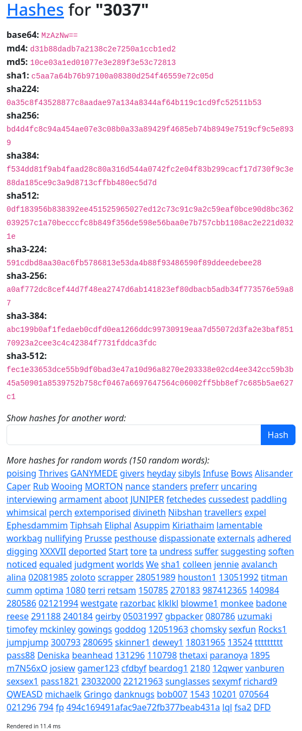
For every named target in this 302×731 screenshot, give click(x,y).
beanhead (92, 655)
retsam (121, 590)
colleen (197, 564)
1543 (200, 694)
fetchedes (186, 499)
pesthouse (135, 538)
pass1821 (60, 681)
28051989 (155, 577)
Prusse (98, 538)
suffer (207, 551)
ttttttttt (269, 642)
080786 (220, 616)
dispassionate (187, 538)
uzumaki (254, 616)
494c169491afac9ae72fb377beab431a (143, 707)
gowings (95, 629)
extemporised (102, 512)
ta (153, 551)
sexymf (226, 681)
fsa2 (242, 707)
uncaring (239, 486)
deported (87, 551)
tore (138, 551)
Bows (242, 473)
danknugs (134, 694)
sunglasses (187, 681)
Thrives (53, 473)
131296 (130, 655)
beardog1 (168, 668)
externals (236, 538)
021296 (21, 707)
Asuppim (152, 525)
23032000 (101, 681)
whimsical (27, 512)
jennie (226, 564)
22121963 (143, 681)
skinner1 (132, 642)
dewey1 (167, 642)
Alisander (274, 473)
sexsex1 (22, 681)
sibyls (189, 473)
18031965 (205, 642)
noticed (22, 564)
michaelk (63, 694)
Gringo (98, 694)
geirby (107, 616)
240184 (78, 616)
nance (137, 486)
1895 (260, 655)
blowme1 (199, 603)
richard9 (260, 681)
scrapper (115, 577)
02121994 (58, 603)
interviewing (32, 499)
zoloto (82, 577)
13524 (240, 642)
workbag (24, 538)
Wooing (67, 486)
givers (132, 473)
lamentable (239, 525)
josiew (62, 668)
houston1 (197, 577)
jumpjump (28, 642)
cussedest (228, 499)
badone (271, 603)
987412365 (224, 590)
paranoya (229, 655)
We (152, 564)
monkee (236, 603)
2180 (200, 668)
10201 (224, 694)
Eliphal (118, 525)
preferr (204, 486)
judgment (94, 564)
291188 (46, 616)
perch (60, 512)
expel (255, 512)
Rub (41, 486)
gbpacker (184, 616)
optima (49, 590)
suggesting (243, 551)
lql (227, 707)
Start (118, 551)
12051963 (168, 629)
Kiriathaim (193, 525)
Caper (19, 486)
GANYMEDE (94, 473)
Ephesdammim (37, 525)
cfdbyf (133, 668)
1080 (76, 590)
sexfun (242, 629)
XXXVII (53, 551)
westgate (99, 603)
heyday (161, 473)
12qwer (228, 668)
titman (274, 577)
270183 (185, 590)
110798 (162, 655)
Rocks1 (272, 629)
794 (45, 707)
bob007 (172, 694)
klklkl (168, 603)
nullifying (63, 538)
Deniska (53, 655)
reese (18, 616)
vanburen (264, 668)
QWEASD (25, 694)
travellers (223, 512)
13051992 (239, 577)
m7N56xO (27, 668)
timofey (22, 629)
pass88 (21, 655)
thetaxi (193, 655)
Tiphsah (86, 525)
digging (22, 551)
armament (80, 499)
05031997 (143, 616)
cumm (20, 590)
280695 (98, 642)
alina (16, 577)
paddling (269, 499)
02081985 (48, 577)
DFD (262, 707)
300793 (66, 642)
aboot (116, 499)
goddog (130, 629)
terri (96, 590)
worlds (130, 564)
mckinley (57, 629)
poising (21, 473)
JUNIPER (147, 499)
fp (60, 707)
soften (281, 551)
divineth (149, 512)
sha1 (171, 564)
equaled (55, 564)
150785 (153, 590)
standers (170, 486)
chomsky (208, 629)
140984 (264, 590)
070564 (254, 694)
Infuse (215, 473)
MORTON (104, 486)
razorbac (138, 603)
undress (175, 551)
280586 (21, 603)
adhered (274, 538)
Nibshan (185, 512)
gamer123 (98, 668)
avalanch (259, 564)
